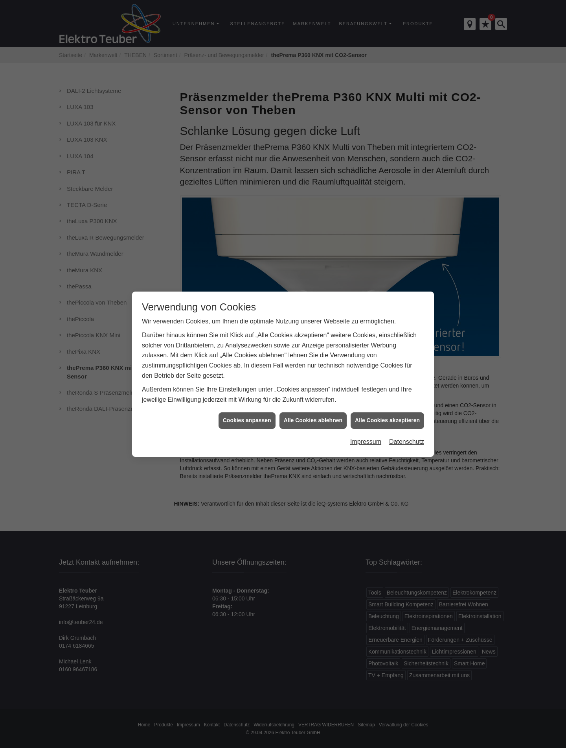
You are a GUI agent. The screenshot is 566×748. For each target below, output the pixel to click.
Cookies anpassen (247, 411)
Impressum (365, 432)
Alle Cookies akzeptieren (387, 411)
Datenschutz (406, 432)
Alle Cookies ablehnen (313, 411)
